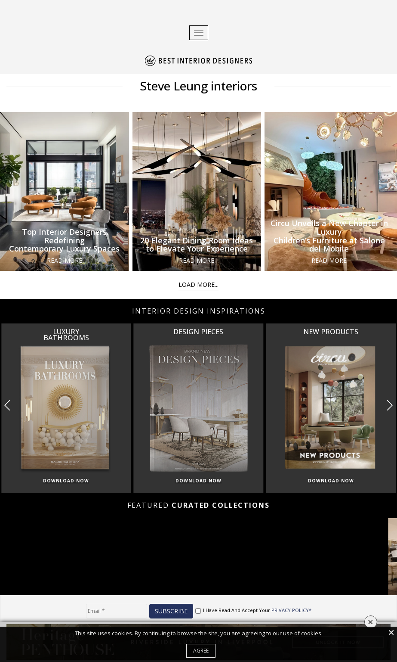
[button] (389, 405)
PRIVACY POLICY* (291, 610)
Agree (201, 650)
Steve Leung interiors (198, 86)
